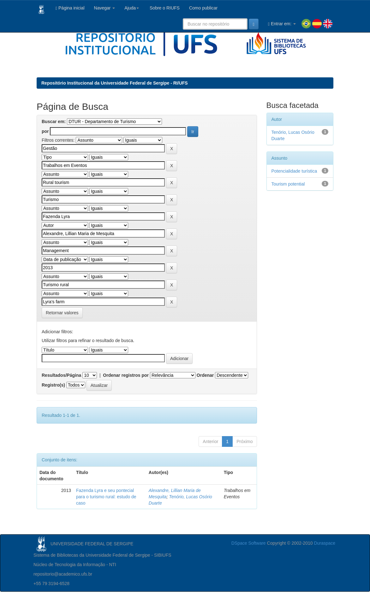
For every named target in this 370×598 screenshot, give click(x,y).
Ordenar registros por (126, 375)
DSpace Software (248, 543)
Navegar (104, 7)
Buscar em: (54, 121)
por (45, 131)
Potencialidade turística (294, 171)
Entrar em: (282, 24)
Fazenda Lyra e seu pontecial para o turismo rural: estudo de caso (106, 497)
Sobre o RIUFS (164, 7)
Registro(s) (53, 385)
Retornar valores (62, 312)
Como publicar (203, 7)
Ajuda (131, 7)
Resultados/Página (61, 375)
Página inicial (70, 8)
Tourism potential (288, 184)
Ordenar (205, 375)
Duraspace (324, 543)
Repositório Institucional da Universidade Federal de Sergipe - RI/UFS (114, 83)
